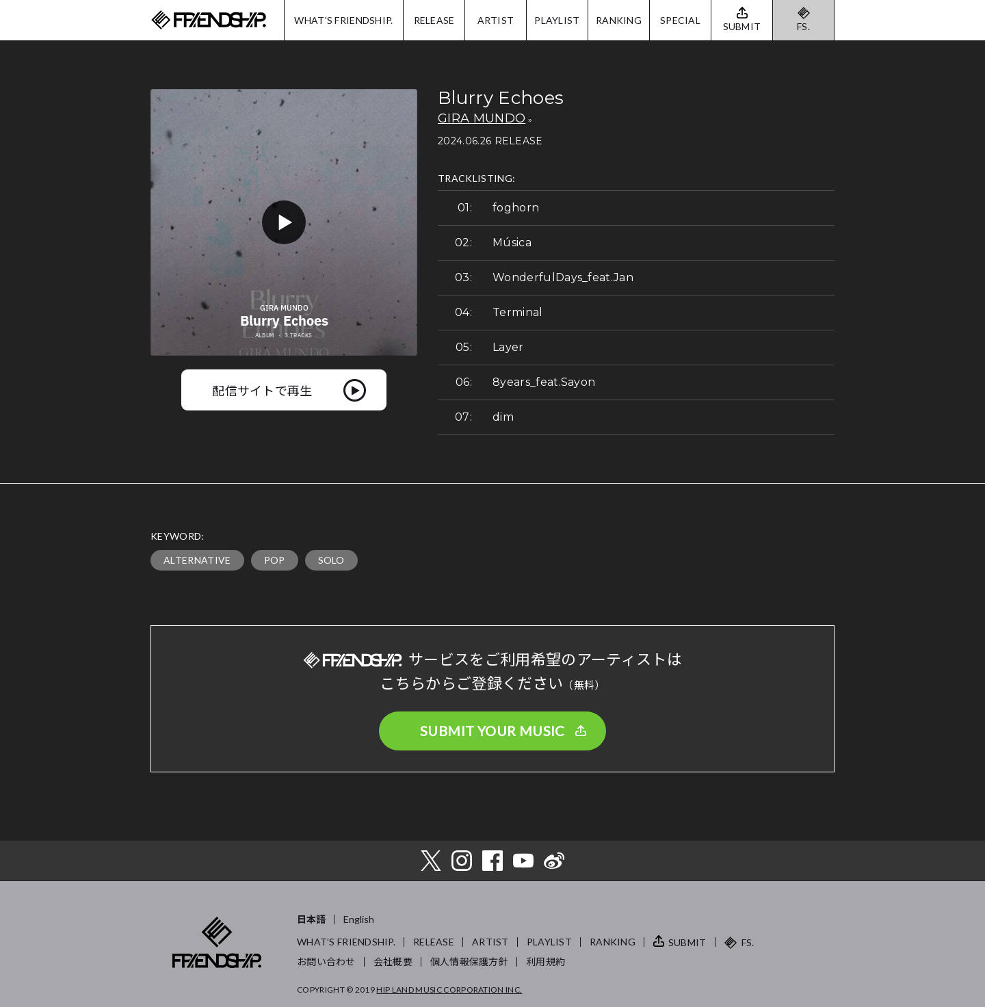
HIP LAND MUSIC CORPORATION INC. (449, 989)
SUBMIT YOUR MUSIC (492, 730)
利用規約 (545, 961)
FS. (803, 26)
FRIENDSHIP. (208, 20)
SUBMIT (687, 942)
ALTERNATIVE (197, 560)
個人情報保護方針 (469, 961)
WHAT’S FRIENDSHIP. (346, 941)
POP (274, 560)
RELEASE (434, 20)
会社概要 (392, 961)
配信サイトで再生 (262, 390)
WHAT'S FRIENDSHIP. (343, 20)
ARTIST (495, 20)
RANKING (619, 20)
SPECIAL (680, 20)
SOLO (331, 560)
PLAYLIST (556, 20)
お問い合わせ (326, 961)
